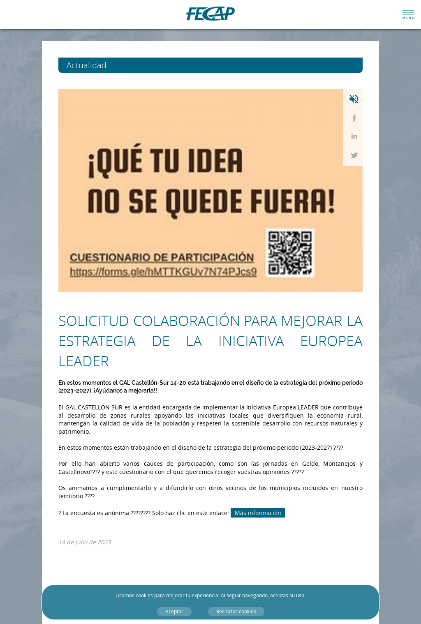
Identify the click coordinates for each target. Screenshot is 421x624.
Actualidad (102, 65)
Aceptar (174, 611)
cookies (144, 595)
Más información (258, 513)
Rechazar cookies (236, 611)
